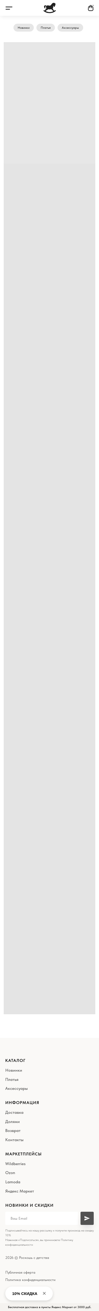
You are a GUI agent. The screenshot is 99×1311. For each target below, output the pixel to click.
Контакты (14, 1139)
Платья (46, 27)
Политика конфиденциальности (30, 1280)
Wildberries (15, 1163)
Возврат (13, 1130)
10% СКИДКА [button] (24, 1293)
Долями (12, 1121)
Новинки (24, 27)
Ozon (10, 1172)
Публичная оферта (20, 1272)
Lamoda (12, 1181)
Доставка (14, 1112)
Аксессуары (70, 27)
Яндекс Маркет (19, 1191)
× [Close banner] (44, 1293)
